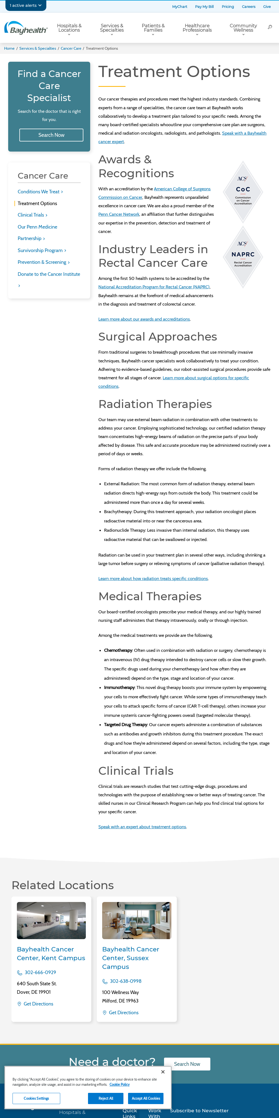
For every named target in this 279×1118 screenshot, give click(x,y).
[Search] (270, 28)
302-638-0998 (125, 981)
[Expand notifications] (40, 5)
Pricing (228, 7)
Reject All (106, 1098)
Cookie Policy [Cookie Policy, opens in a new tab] (120, 1084)
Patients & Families (153, 28)
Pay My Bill (204, 7)
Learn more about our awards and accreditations (144, 319)
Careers (248, 7)
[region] (88, 1087)
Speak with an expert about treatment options (142, 826)
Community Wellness (243, 28)
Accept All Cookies (146, 1098)
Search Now (51, 135)
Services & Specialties (112, 28)
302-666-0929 (40, 972)
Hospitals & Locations (69, 28)
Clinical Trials (31, 215)
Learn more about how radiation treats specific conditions (153, 578)
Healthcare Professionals (197, 28)
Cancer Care (71, 48)
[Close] (163, 1072)
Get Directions (38, 1004)
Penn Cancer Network (118, 214)
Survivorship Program (41, 250)
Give (267, 7)
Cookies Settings (36, 1098)
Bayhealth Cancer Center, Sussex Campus (130, 958)
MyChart (179, 7)
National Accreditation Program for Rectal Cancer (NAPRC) (154, 286)
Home (9, 48)
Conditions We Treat (39, 192)
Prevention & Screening (42, 262)
